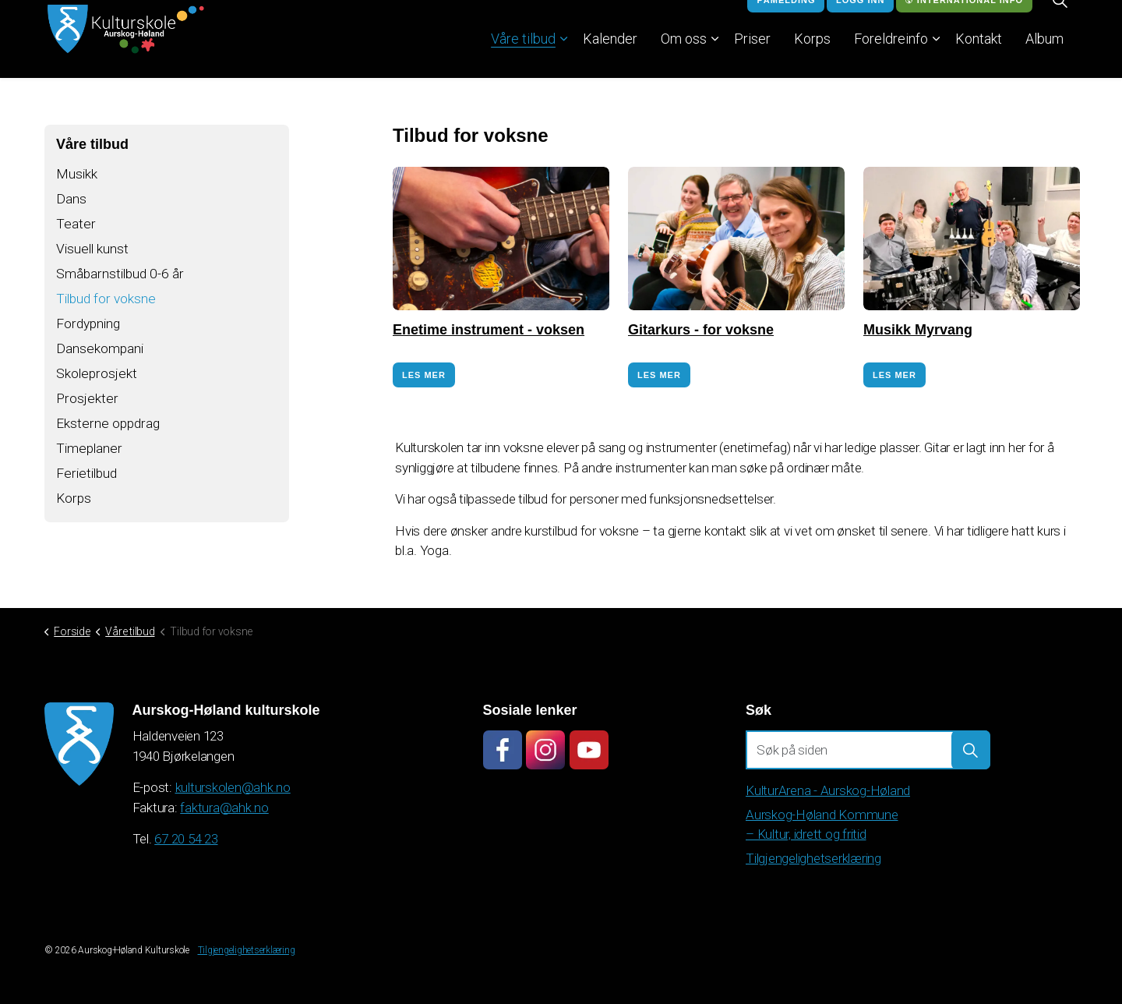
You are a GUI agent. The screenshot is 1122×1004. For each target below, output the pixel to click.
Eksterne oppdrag (109, 431)
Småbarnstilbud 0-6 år (122, 277)
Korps (812, 58)
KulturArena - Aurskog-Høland (828, 790)
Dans (71, 200)
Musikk (77, 174)
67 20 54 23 (185, 839)
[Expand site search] (1059, 19)
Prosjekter (87, 406)
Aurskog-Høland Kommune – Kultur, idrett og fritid (822, 825)
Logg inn (860, 20)
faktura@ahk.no (224, 807)
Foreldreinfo (891, 58)
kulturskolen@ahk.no (233, 787)
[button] (970, 749)
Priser (752, 58)
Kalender (610, 58)
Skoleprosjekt (97, 380)
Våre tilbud (523, 58)
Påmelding (786, 20)
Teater (76, 225)
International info (964, 20)
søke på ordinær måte (800, 467)
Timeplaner (90, 457)
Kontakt (978, 58)
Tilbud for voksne (108, 303)
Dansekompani (100, 354)
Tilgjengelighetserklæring (813, 858)
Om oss (684, 58)
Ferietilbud (88, 483)
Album (1044, 58)
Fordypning (90, 328)
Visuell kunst (93, 251)
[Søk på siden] (868, 749)
